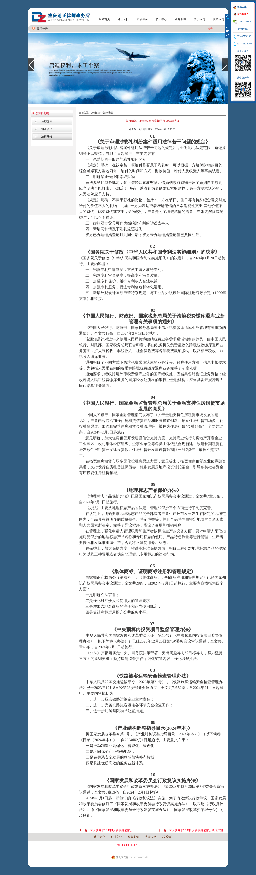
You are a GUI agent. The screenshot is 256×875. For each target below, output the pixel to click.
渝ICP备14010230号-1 (128, 845)
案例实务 (142, 19)
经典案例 (133, 836)
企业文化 (116, 836)
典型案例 (46, 121)
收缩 (227, 26)
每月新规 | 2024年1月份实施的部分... (112, 830)
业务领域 (180, 19)
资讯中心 (161, 19)
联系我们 (218, 19)
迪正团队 (123, 19)
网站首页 (104, 19)
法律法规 (42, 113)
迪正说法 (46, 129)
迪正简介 (99, 836)
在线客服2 (242, 14)
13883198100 (244, 21)
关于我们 (199, 19)
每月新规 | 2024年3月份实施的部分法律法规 (196, 830)
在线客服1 (242, 6)
